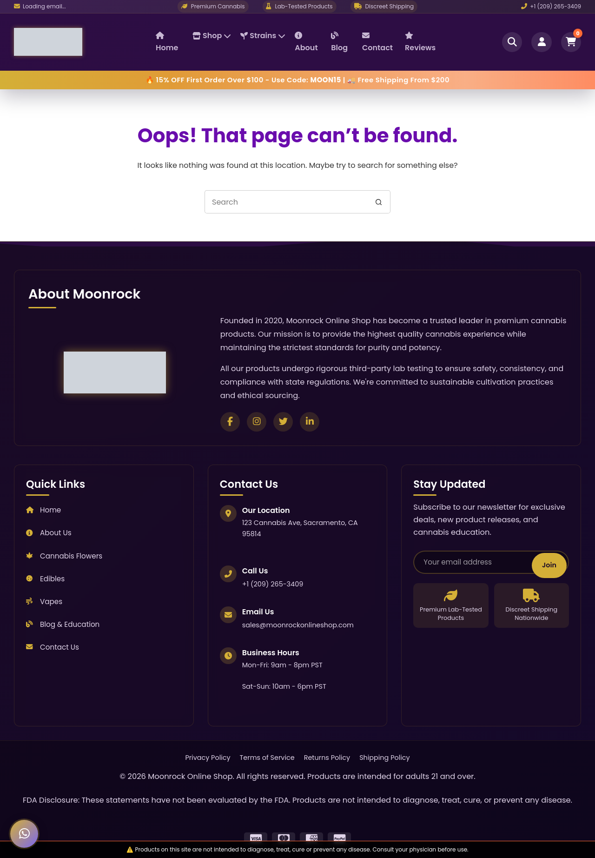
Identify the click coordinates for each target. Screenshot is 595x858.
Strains (262, 35)
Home (167, 42)
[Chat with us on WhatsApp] (24, 834)
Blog (339, 42)
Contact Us (52, 647)
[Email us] (40, 6)
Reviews (420, 42)
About (306, 42)
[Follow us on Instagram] (256, 422)
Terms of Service (267, 757)
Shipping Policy (384, 757)
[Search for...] (286, 201)
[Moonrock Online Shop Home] (85, 42)
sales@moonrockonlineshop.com (298, 625)
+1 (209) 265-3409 (551, 6)
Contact (377, 42)
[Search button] (378, 201)
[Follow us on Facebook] (230, 422)
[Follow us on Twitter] (283, 422)
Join (549, 564)
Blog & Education (62, 624)
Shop (211, 35)
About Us (49, 533)
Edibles (45, 579)
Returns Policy (327, 757)
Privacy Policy (207, 757)
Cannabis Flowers (64, 556)
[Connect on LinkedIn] (309, 422)
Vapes (44, 601)
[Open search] (511, 42)
